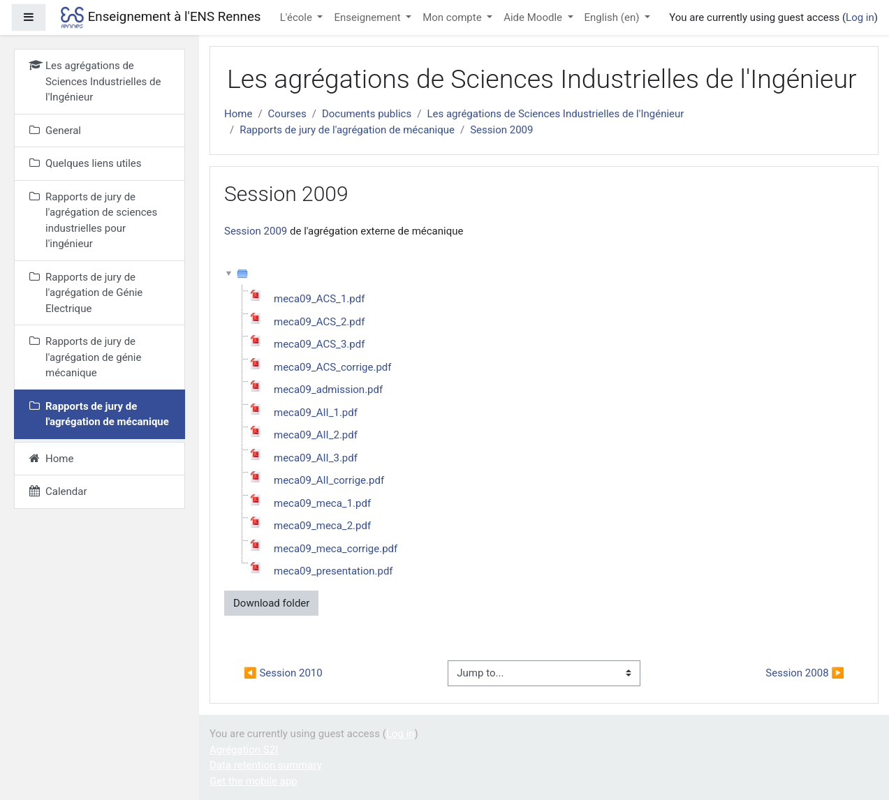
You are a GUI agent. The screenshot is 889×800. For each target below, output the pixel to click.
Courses (287, 114)
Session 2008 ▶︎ (804, 673)
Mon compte (453, 17)
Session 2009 (501, 130)
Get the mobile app (253, 781)
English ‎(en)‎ (613, 17)
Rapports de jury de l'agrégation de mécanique (347, 130)
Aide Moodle (534, 17)
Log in (860, 17)
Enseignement (368, 17)
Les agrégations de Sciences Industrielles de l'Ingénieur (555, 114)
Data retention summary (266, 765)
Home (238, 114)
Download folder (271, 603)
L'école (297, 17)
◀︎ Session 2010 (283, 673)
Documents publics (366, 114)
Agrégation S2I (244, 749)
